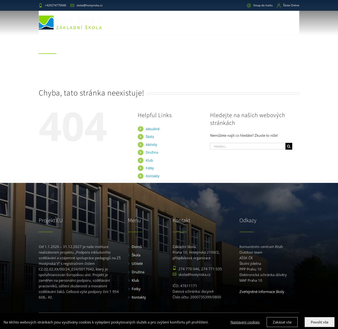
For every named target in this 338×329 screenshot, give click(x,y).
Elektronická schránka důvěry (263, 274)
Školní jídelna (250, 263)
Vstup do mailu (260, 5)
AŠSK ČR (246, 257)
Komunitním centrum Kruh (261, 246)
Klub (149, 160)
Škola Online (288, 5)
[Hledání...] (247, 146)
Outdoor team (250, 252)
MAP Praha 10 (250, 280)
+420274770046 (52, 5)
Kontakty (152, 176)
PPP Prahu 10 (250, 269)
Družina (152, 152)
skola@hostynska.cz (86, 5)
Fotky (150, 168)
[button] (292, 22)
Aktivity (151, 144)
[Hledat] (288, 146)
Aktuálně (153, 128)
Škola (150, 136)
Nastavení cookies (245, 325)
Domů (137, 246)
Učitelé (137, 263)
